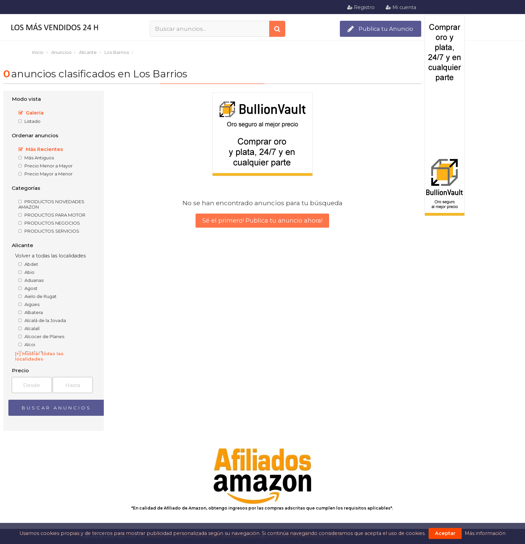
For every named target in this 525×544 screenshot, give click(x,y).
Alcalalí (29, 328)
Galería (31, 113)
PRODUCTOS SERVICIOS (48, 231)
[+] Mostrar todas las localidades (39, 356)
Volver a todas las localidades (50, 256)
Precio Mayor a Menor (45, 173)
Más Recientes (40, 149)
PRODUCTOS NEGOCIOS (49, 223)
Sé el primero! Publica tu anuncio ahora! (262, 220)
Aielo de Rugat (37, 296)
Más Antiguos (36, 157)
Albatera (30, 312)
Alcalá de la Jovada (42, 320)
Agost (28, 288)
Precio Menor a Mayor (45, 165)
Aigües (29, 304)
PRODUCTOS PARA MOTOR (51, 215)
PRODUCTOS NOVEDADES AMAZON (51, 204)
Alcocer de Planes (41, 336)
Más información (485, 533)
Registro (361, 7)
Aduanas (31, 280)
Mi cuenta (401, 7)
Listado (29, 121)
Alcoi (26, 344)
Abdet (28, 264)
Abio (26, 272)
